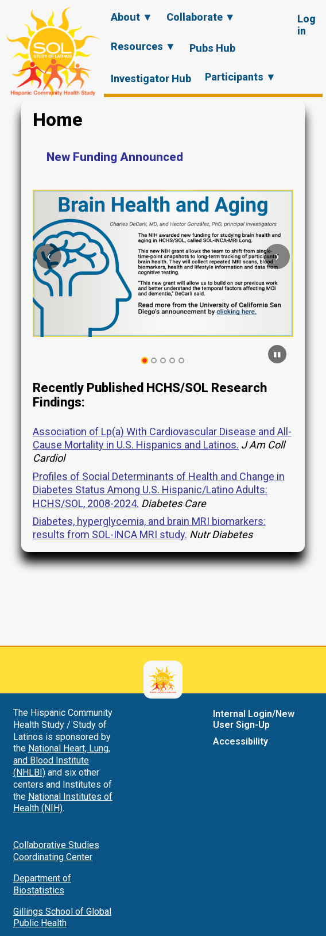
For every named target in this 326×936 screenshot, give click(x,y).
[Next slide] (277, 256)
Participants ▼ (240, 77)
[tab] (145, 361)
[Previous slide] (48, 256)
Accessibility (240, 741)
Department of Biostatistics (42, 884)
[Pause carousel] (277, 354)
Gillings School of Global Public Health (62, 917)
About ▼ (132, 17)
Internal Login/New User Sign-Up (253, 719)
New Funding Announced (114, 157)
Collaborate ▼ (200, 17)
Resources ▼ (143, 46)
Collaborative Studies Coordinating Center (56, 850)
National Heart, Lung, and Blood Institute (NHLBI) (61, 760)
